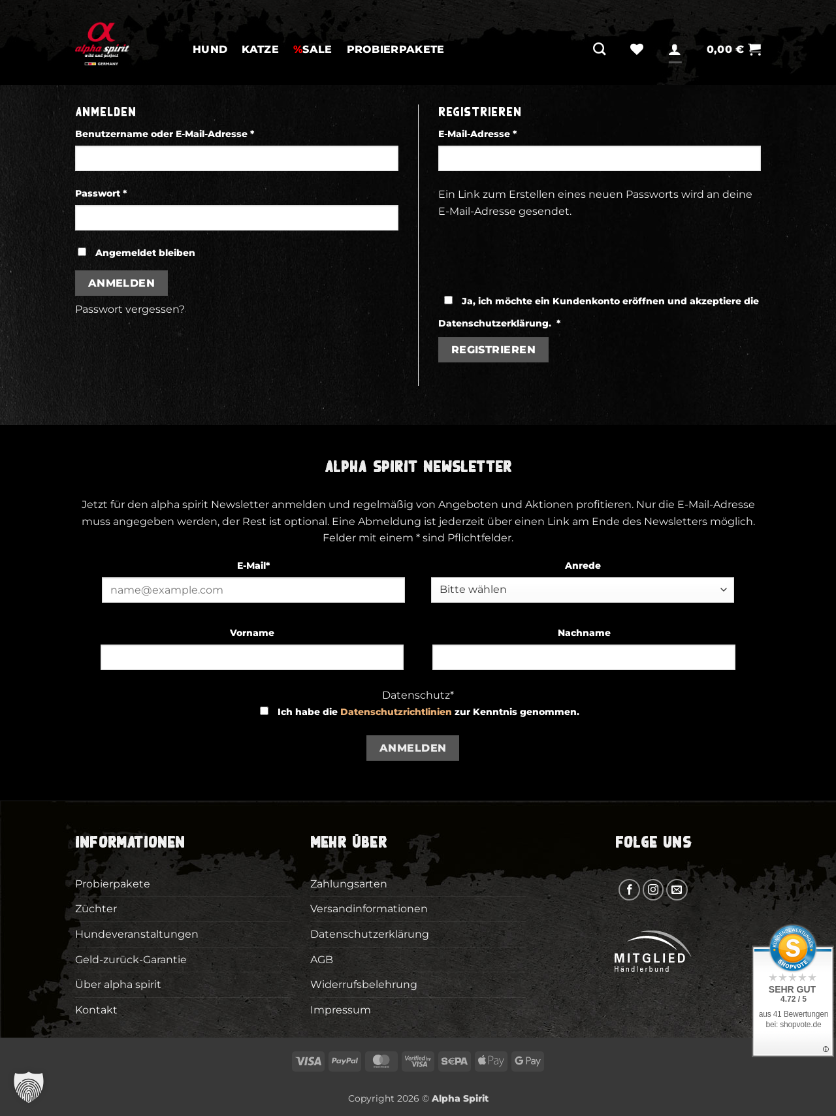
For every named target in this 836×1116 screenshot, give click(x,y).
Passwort (129, 192)
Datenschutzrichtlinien (396, 712)
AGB (321, 959)
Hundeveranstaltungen (137, 934)
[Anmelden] (674, 49)
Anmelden (121, 283)
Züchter (96, 908)
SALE (312, 49)
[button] (734, 49)
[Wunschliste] (636, 49)
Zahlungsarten (348, 884)
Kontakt (96, 1010)
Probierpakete (396, 49)
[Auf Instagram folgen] (653, 890)
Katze (260, 49)
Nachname (584, 633)
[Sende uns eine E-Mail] (677, 890)
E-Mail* (253, 565)
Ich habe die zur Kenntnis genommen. (428, 712)
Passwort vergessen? (130, 309)
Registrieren (493, 349)
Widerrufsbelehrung (363, 984)
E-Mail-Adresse (505, 133)
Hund (210, 49)
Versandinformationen (369, 908)
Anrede (583, 565)
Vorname (252, 633)
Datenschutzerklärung (493, 323)
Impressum (340, 1010)
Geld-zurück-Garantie (131, 959)
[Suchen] (599, 49)
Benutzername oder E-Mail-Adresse (192, 133)
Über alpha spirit (118, 984)
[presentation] (537, 250)
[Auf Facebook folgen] (629, 890)
